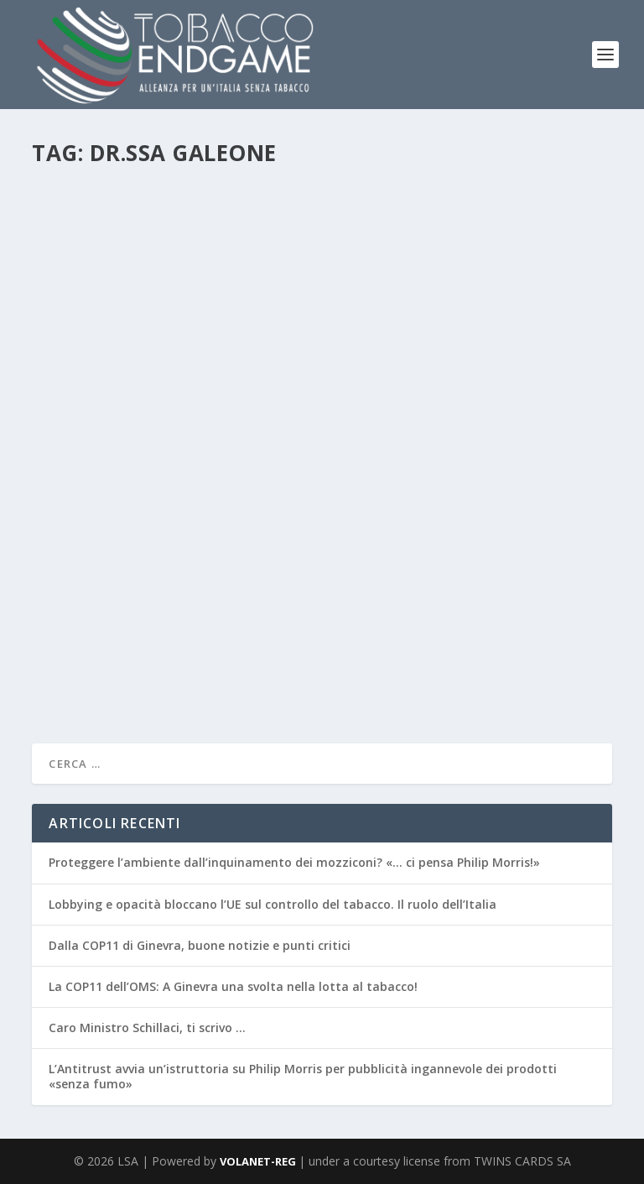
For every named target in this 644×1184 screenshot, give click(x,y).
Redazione (85, 594)
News (198, 594)
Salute (468, 594)
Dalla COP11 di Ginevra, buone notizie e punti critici (200, 945)
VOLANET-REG (259, 1161)
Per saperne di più (111, 677)
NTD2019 (238, 594)
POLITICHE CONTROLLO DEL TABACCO (357, 594)
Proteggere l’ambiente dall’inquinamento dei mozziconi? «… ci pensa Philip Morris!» (294, 862)
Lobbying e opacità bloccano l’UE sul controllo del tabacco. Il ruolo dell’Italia (272, 904)
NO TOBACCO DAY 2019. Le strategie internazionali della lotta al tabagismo (303, 561)
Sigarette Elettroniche (538, 594)
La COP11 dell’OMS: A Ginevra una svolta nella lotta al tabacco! (233, 986)
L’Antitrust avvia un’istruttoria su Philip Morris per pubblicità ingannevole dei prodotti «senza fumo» (303, 1076)
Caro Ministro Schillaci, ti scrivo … (147, 1027)
